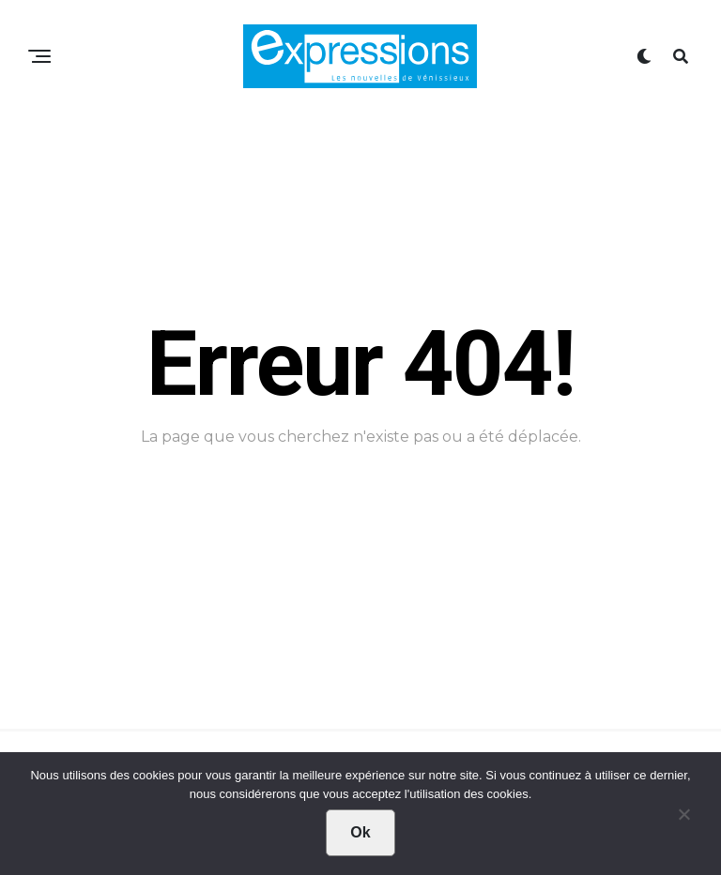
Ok (360, 832)
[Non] (683, 819)
